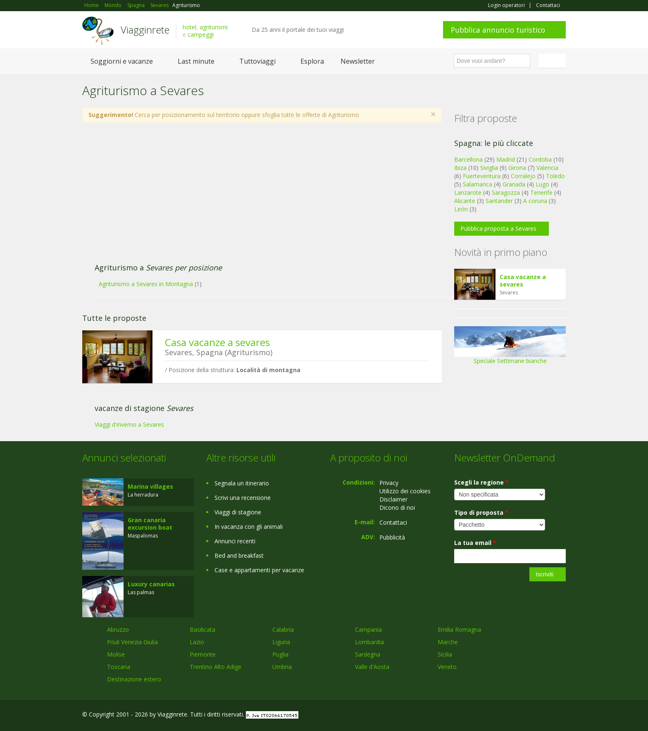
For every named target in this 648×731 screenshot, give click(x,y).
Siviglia (489, 168)
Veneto (447, 667)
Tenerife (541, 192)
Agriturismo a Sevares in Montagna (146, 284)
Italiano (553, 61)
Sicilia (445, 654)
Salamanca (477, 184)
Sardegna (367, 654)
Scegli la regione (481, 482)
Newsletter (358, 61)
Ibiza (460, 168)
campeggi (201, 34)
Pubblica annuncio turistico (498, 30)
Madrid (505, 159)
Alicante (464, 201)
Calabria (283, 629)
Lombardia (369, 642)
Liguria (281, 642)
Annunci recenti (234, 541)
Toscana (118, 667)
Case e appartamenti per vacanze (259, 570)
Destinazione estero (134, 679)
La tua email (475, 543)
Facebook (503, 715)
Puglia (280, 654)
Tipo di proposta (481, 512)
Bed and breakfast (239, 555)
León (461, 209)
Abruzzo (118, 629)
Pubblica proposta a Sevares (498, 228)
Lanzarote (467, 192)
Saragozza (506, 192)
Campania (368, 629)
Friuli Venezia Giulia (132, 642)
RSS (561, 715)
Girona (517, 168)
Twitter (542, 715)
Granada (514, 184)
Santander (499, 201)
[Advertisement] (254, 197)
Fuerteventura (481, 176)
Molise (116, 654)
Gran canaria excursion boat (150, 523)
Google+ (521, 715)
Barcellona (468, 159)
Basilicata (202, 629)
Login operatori (506, 5)
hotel (189, 27)
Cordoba (540, 159)
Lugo (542, 184)
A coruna (535, 201)
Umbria (282, 667)
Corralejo (523, 176)
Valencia (547, 168)
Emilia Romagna (459, 629)
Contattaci (548, 5)
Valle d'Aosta (372, 667)
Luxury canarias (151, 584)
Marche (448, 642)
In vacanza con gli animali (248, 526)
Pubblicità (392, 537)
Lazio (197, 642)
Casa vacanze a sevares (217, 342)
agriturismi (214, 27)
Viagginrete (145, 29)
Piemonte (203, 654)
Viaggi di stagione (237, 512)
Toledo (555, 176)
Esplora (312, 61)
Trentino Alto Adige (215, 667)
